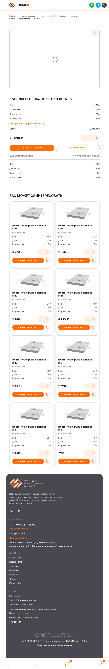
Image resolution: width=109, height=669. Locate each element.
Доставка (14, 566)
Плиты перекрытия (18, 613)
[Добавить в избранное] (94, 33)
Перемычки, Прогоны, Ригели (23, 617)
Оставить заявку (77, 148)
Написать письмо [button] (18, 538)
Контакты (14, 574)
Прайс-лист (15, 570)
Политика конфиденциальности (55, 645)
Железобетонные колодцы (22, 600)
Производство (16, 562)
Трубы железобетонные (21, 604)
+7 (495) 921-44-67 (22, 524)
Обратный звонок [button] (18, 529)
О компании (15, 557)
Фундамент (15, 622)
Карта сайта (15, 583)
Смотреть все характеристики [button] (27, 123)
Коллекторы (15, 596)
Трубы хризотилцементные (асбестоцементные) (33, 609)
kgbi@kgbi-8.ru (17, 533)
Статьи (12, 579)
